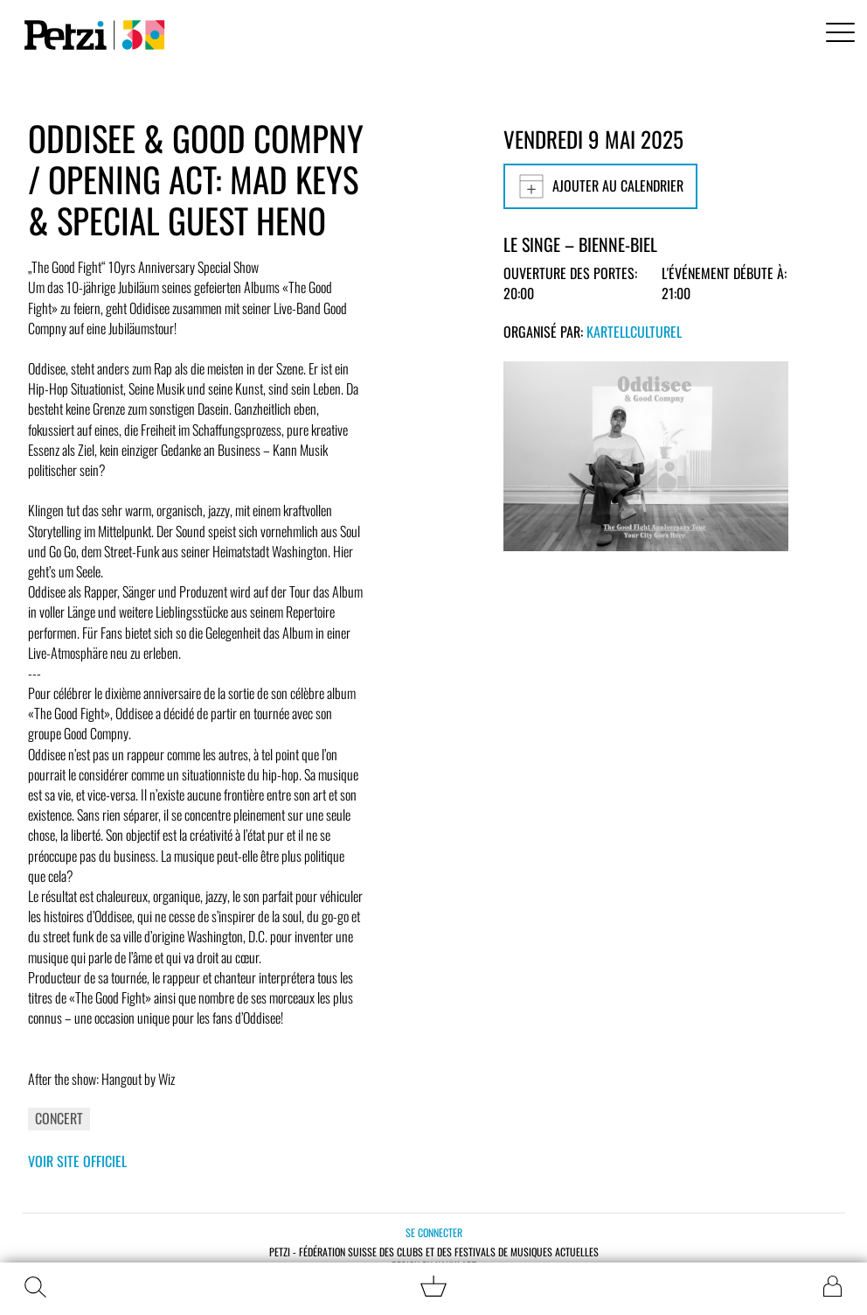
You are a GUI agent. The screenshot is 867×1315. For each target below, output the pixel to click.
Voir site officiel (77, 1161)
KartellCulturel (634, 331)
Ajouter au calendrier (600, 186)
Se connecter (434, 1232)
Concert (59, 1118)
